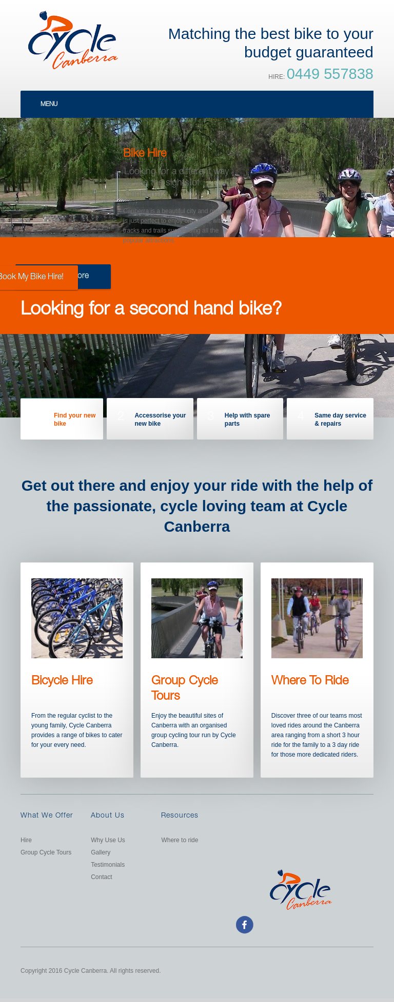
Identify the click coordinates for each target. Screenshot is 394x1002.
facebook (244, 924)
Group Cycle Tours (46, 852)
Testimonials (108, 864)
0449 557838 (330, 74)
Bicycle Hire (61, 682)
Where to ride (179, 840)
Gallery (100, 852)
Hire (26, 840)
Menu (49, 104)
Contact (101, 877)
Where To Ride (309, 682)
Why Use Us (108, 840)
